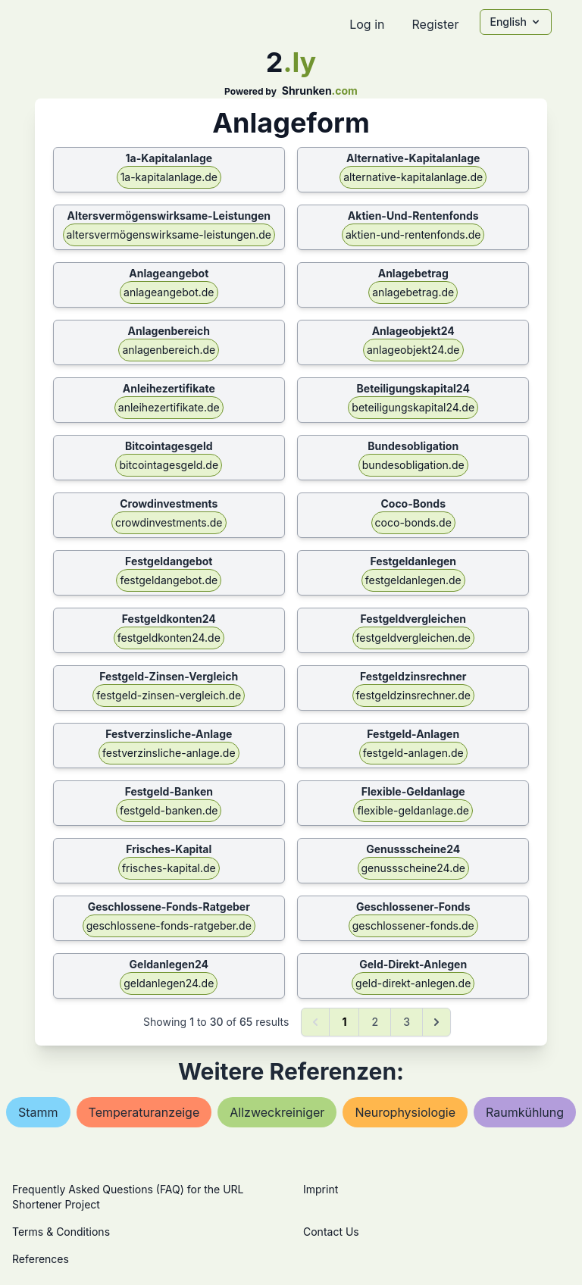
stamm (38, 1112)
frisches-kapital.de (169, 867)
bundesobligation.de (413, 464)
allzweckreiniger (277, 1112)
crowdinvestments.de (168, 522)
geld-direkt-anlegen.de (413, 983)
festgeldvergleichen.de (413, 637)
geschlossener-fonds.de (413, 925)
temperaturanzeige (144, 1112)
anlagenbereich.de (168, 349)
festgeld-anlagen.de (413, 752)
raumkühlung (525, 1112)
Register (434, 24)
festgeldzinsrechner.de (413, 695)
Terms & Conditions (61, 1231)
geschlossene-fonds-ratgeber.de (169, 925)
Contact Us (331, 1231)
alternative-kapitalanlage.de (413, 176)
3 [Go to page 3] (406, 1021)
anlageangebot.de (169, 292)
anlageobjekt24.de (413, 349)
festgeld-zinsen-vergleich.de (168, 695)
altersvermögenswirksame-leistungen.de (169, 234)
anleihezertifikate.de (169, 407)
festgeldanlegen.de (413, 580)
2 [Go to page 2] (374, 1021)
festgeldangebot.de (168, 580)
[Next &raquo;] (436, 1022)
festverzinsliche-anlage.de (169, 752)
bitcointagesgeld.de (168, 464)
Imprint (320, 1189)
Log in (366, 24)
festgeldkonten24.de (169, 637)
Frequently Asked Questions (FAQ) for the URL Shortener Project (127, 1197)
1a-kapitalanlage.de (168, 176)
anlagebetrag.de (413, 292)
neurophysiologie (405, 1112)
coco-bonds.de (413, 522)
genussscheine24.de (413, 867)
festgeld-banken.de (168, 810)
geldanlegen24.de (169, 983)
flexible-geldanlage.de (413, 810)
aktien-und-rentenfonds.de (413, 234)
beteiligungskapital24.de (413, 407)
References (40, 1258)
